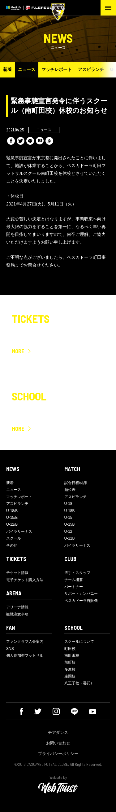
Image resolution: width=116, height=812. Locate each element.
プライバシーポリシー (58, 753)
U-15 (68, 517)
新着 (7, 69)
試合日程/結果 (76, 483)
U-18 (68, 503)
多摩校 (69, 669)
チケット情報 (17, 573)
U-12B (69, 538)
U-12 (68, 531)
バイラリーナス (19, 531)
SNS (10, 649)
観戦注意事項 (17, 614)
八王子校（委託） (79, 683)
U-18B (69, 511)
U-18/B (12, 511)
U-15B (69, 524)
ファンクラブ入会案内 (24, 641)
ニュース (26, 69)
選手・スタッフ (77, 573)
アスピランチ (91, 69)
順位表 (69, 490)
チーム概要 (73, 580)
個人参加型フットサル (24, 655)
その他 (11, 545)
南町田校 (71, 655)
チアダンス (58, 732)
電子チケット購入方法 (24, 580)
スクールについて (79, 641)
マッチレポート (56, 69)
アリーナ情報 (17, 607)
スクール (13, 538)
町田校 (69, 649)
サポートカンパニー (81, 593)
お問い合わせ (58, 743)
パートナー (73, 587)
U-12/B (12, 524)
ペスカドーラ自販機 (81, 600)
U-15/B (12, 517)
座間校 (69, 676)
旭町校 (69, 662)
